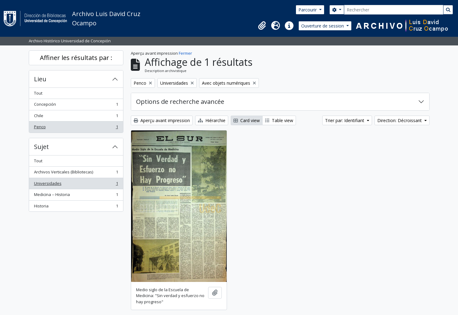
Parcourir (308, 10)
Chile (76, 117)
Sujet (41, 147)
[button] (262, 25)
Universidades (76, 185)
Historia (76, 207)
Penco (76, 128)
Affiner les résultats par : (76, 57)
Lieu (40, 79)
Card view (246, 120)
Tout (38, 93)
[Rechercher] (393, 10)
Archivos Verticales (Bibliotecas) (76, 173)
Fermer (185, 53)
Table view (279, 120)
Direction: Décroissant (400, 120)
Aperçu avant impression (162, 120)
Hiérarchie (211, 120)
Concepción (76, 105)
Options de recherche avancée (180, 101)
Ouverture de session (323, 26)
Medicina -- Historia (76, 196)
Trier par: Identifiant (345, 120)
